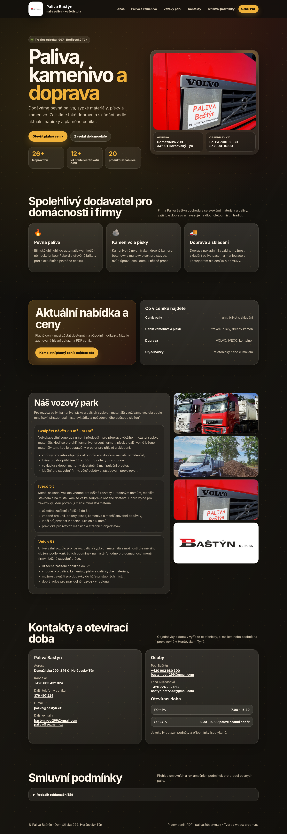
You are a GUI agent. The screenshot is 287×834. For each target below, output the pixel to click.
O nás (121, 9)
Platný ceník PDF (180, 825)
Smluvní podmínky (221, 9)
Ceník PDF (248, 9)
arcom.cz (252, 825)
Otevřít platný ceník (48, 136)
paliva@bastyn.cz (208, 825)
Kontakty (194, 9)
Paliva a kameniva (144, 9)
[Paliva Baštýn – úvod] (55, 9)
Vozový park (172, 9)
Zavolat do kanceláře (90, 136)
